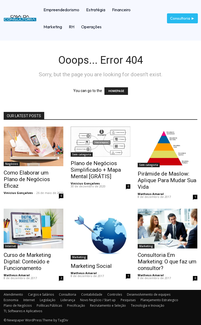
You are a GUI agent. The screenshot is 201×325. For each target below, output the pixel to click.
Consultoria (67, 294)
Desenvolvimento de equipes (148, 294)
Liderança (67, 300)
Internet (10, 246)
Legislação (47, 300)
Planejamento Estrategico (159, 300)
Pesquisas (128, 300)
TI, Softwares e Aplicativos (23, 311)
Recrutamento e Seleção (108, 305)
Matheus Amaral (151, 194)
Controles (114, 294)
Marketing (79, 257)
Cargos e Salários (41, 294)
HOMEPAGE (116, 91)
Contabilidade (91, 294)
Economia (11, 300)
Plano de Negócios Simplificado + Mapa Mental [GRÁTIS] (96, 170)
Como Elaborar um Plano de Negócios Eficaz (27, 179)
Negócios (11, 164)
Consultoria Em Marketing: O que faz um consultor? (167, 261)
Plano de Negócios (18, 305)
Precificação (76, 305)
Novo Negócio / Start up (98, 300)
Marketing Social (91, 266)
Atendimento (13, 294)
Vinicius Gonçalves (18, 193)
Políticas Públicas (49, 305)
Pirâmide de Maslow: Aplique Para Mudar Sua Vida (167, 180)
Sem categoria (81, 154)
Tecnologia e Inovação (147, 305)
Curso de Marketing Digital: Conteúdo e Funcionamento (27, 261)
